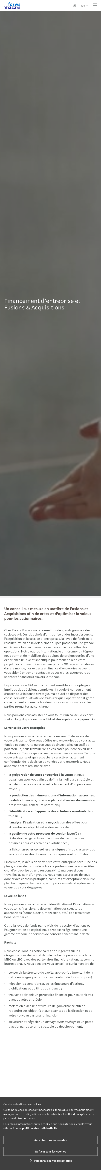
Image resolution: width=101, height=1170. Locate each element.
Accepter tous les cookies (50, 1140)
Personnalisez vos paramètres (50, 1161)
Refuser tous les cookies (50, 1151)
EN (83, 5)
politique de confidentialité (39, 1128)
